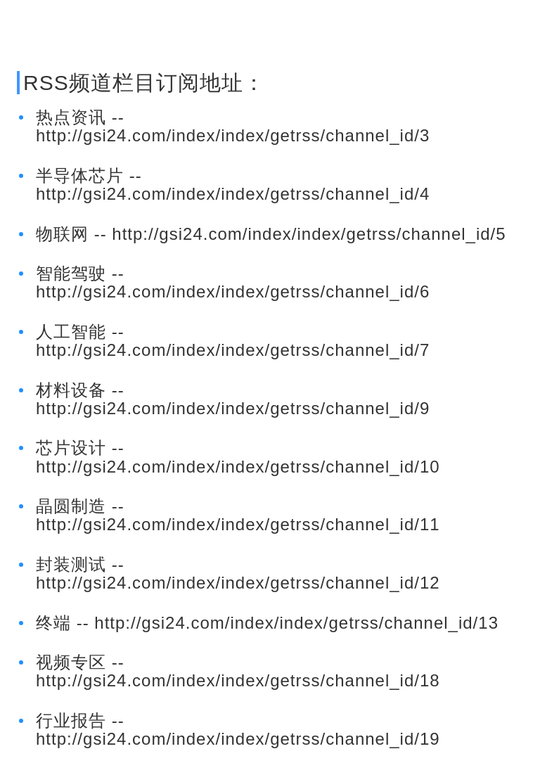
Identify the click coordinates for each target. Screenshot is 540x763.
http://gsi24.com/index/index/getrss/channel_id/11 (238, 524)
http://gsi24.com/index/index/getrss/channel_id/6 (233, 291)
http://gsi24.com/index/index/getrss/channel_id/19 (238, 738)
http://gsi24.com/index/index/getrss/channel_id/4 (233, 193)
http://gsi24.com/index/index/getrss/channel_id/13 (296, 622)
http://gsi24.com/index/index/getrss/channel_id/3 (233, 135)
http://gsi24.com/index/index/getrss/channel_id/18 (238, 680)
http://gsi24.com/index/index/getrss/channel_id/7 (233, 349)
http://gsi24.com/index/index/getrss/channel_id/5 (309, 233)
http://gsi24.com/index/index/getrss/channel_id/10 (238, 466)
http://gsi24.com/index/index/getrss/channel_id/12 (238, 582)
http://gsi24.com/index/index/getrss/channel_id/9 (233, 408)
